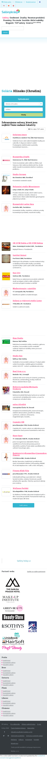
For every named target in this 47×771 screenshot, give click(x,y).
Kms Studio (18, 338)
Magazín (10, 23)
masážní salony (8, 665)
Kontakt (36, 740)
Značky (23, 17)
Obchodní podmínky (17, 736)
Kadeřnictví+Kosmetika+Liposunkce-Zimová (30, 454)
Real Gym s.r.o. (19, 371)
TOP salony (20, 23)
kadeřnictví (6, 660)
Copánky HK (18, 422)
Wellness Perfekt (20, 488)
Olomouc (6, 708)
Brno (4, 667)
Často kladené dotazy (18, 728)
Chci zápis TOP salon (36, 129)
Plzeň (4, 688)
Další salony (23, 505)
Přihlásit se (18, 2)
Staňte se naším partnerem (36, 572)
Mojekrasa (14, 743)
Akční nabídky (36, 20)
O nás (39, 724)
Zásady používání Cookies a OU (21, 732)
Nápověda (30, 728)
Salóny (5, 17)
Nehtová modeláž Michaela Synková (25, 388)
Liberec (5, 698)
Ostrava (5, 678)
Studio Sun (17, 356)
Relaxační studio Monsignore (26, 186)
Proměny (7, 20)
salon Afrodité (19, 404)
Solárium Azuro (20, 135)
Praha (4, 657)
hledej (23, 115)
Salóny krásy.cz (24, 560)
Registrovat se (31, 2)
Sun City (16, 273)
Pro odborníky (15, 724)
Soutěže (26, 20)
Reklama (14, 740)
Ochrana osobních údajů (34, 736)
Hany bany (18, 436)
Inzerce (33, 23)
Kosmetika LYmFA (21, 157)
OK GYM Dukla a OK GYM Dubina (28, 243)
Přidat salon (6, 2)
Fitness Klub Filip (21, 471)
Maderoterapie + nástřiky (24, 288)
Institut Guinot (19, 255)
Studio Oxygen (19, 174)
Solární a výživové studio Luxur (27, 301)
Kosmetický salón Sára (23, 204)
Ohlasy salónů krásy (28, 724)
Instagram (28, 740)
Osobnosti (14, 17)
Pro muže (16, 20)
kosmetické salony (9, 662)
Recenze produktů (36, 17)
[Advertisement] (23, 63)
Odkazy (21, 740)
